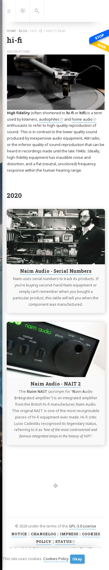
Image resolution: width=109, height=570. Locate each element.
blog (23, 31)
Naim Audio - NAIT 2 (56, 384)
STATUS (63, 541)
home (11, 31)
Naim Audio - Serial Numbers (55, 271)
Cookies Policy (55, 558)
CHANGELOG (43, 534)
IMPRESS (69, 534)
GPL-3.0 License (82, 526)
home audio (82, 119)
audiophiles (49, 119)
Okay (77, 559)
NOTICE (19, 534)
